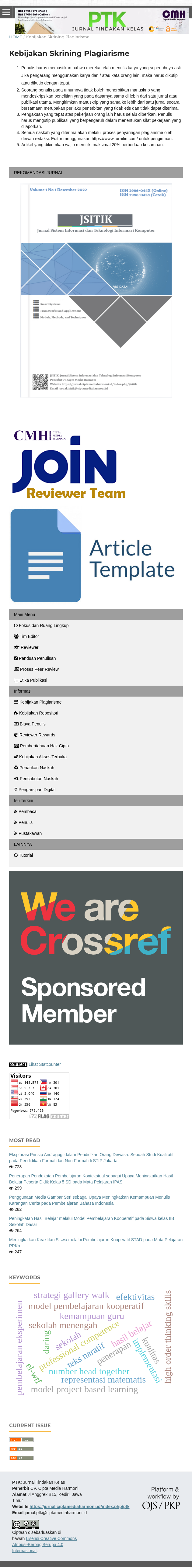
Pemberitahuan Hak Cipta (41, 745)
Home (15, 36)
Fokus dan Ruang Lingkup (41, 625)
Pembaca (25, 811)
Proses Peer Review (36, 669)
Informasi (23, 691)
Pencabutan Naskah (36, 778)
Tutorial (23, 855)
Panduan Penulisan (35, 658)
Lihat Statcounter (45, 1064)
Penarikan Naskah (34, 767)
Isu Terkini (23, 800)
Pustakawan (28, 833)
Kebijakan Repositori (36, 713)
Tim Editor (26, 636)
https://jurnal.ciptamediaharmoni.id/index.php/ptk (79, 1506)
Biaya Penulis (30, 724)
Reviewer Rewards (34, 734)
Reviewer (26, 647)
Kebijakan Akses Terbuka (40, 756)
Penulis (23, 822)
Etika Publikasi (30, 680)
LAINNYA (23, 844)
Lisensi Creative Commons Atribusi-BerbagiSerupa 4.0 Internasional (44, 1544)
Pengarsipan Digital (34, 789)
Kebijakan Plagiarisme (38, 702)
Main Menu (24, 614)
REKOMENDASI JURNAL (38, 172)
